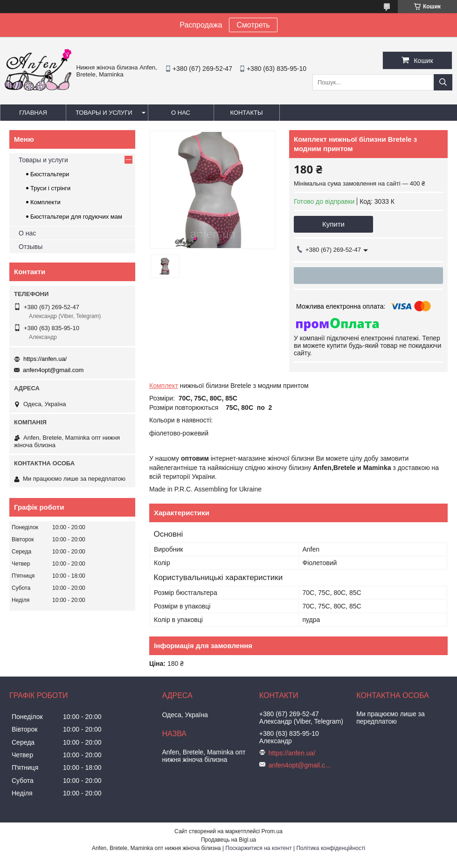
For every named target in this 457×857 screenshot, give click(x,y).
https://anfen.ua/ (45, 358)
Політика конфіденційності (330, 848)
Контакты (246, 112)
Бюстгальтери (49, 174)
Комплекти (45, 202)
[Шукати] (443, 82)
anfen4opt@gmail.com (53, 369)
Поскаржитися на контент (258, 848)
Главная (33, 112)
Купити (333, 224)
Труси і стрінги (50, 188)
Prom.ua (272, 831)
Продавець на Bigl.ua (228, 839)
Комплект (163, 385)
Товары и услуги (104, 112)
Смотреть (253, 25)
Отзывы (30, 246)
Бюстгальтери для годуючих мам (76, 216)
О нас (180, 112)
